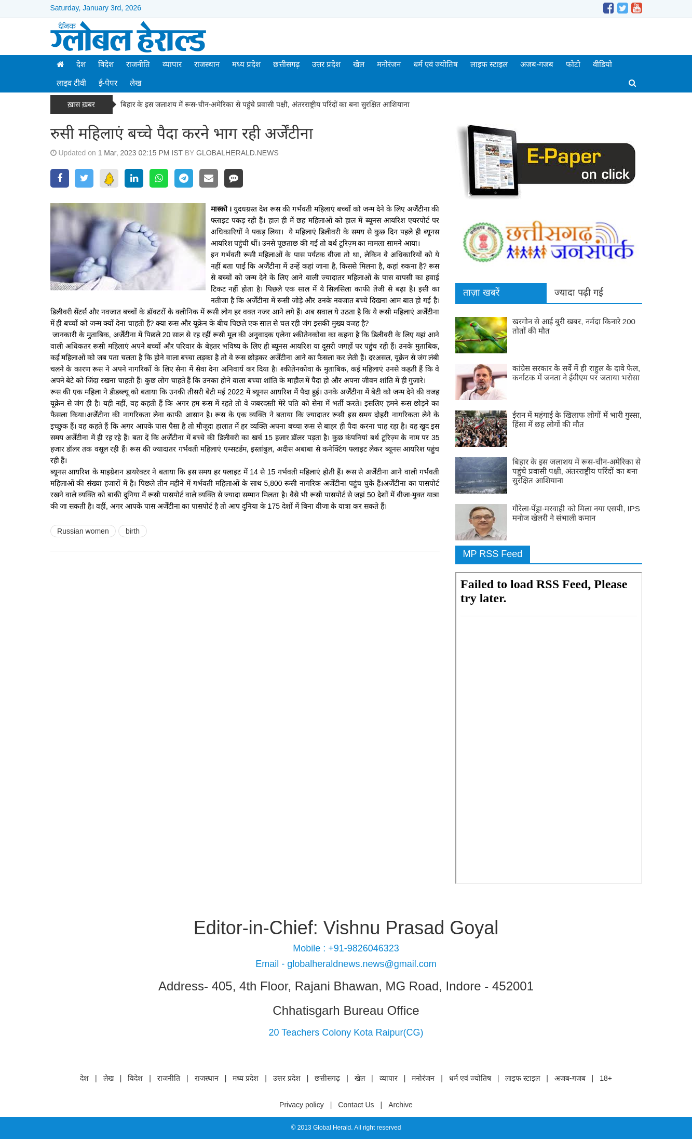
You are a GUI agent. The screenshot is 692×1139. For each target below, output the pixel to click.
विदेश (106, 64)
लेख (135, 82)
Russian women (83, 531)
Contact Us (356, 1105)
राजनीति (138, 64)
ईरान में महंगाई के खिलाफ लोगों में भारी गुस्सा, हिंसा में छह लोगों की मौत (577, 419)
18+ (606, 1078)
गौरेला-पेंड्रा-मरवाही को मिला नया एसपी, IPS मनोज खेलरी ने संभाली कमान (576, 513)
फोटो (573, 64)
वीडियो (602, 64)
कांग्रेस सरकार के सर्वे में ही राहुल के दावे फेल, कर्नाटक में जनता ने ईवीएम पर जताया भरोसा (576, 373)
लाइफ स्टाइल (489, 64)
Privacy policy (301, 1105)
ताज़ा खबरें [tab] (481, 292)
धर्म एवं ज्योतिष (435, 64)
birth (133, 531)
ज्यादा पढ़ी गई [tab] (578, 292)
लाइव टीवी (71, 82)
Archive (400, 1105)
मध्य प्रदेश (246, 64)
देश (81, 64)
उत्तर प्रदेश (326, 64)
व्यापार (172, 64)
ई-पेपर (108, 82)
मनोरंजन (389, 64)
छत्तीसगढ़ (286, 64)
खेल (358, 64)
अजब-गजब (536, 64)
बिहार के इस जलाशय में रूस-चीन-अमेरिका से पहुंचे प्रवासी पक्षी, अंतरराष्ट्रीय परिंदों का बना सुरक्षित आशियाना (265, 104)
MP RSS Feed (493, 554)
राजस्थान (207, 64)
